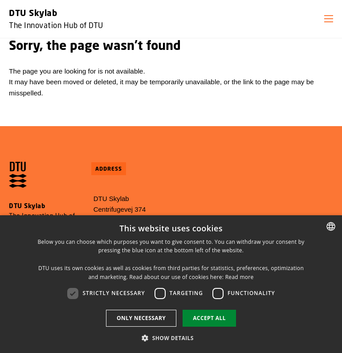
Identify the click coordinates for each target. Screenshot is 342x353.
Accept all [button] (209, 318)
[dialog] (171, 284)
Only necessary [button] (141, 318)
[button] (328, 18)
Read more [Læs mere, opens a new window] (239, 277)
